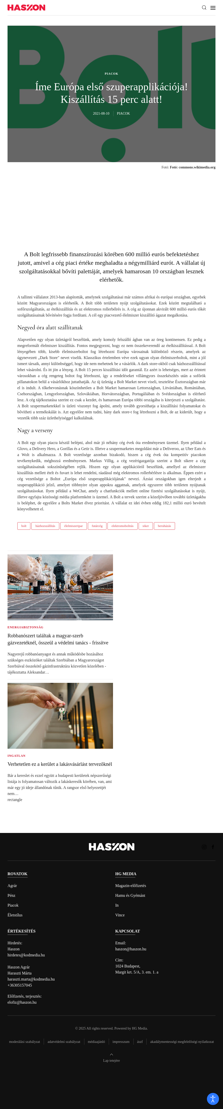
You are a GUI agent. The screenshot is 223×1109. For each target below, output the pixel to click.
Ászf (140, 1042)
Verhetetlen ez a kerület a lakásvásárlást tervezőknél (60, 764)
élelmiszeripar (73, 526)
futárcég (97, 526)
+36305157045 (20, 985)
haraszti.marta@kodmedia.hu (31, 979)
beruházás (164, 526)
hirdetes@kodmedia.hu (26, 955)
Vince (120, 915)
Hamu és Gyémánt (130, 895)
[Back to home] (26, 8)
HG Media (139, 1028)
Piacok (13, 905)
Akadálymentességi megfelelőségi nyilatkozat (182, 1042)
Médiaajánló (96, 1042)
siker (146, 526)
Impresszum (121, 1042)
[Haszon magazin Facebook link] (212, 847)
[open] (213, 1099)
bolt (23, 526)
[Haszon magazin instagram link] (204, 847)
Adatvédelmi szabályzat (63, 1042)
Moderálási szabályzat (24, 1042)
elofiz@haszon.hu (22, 1002)
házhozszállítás (45, 526)
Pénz (11, 895)
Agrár (12, 885)
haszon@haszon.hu (130, 949)
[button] (204, 7)
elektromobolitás (122, 526)
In (117, 905)
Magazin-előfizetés (130, 885)
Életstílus (15, 915)
